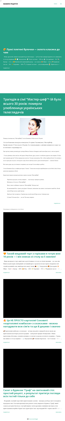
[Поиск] (55, 4)
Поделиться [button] (6, 68)
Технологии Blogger (32, 419)
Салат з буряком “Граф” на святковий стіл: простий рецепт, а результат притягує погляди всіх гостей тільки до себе (31, 393)
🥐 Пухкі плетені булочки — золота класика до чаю (31, 51)
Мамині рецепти (10, 4)
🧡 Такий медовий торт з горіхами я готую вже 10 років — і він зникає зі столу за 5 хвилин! (31, 255)
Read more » (59, 272)
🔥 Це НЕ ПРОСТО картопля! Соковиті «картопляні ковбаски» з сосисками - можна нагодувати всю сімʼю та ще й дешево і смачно (31, 323)
